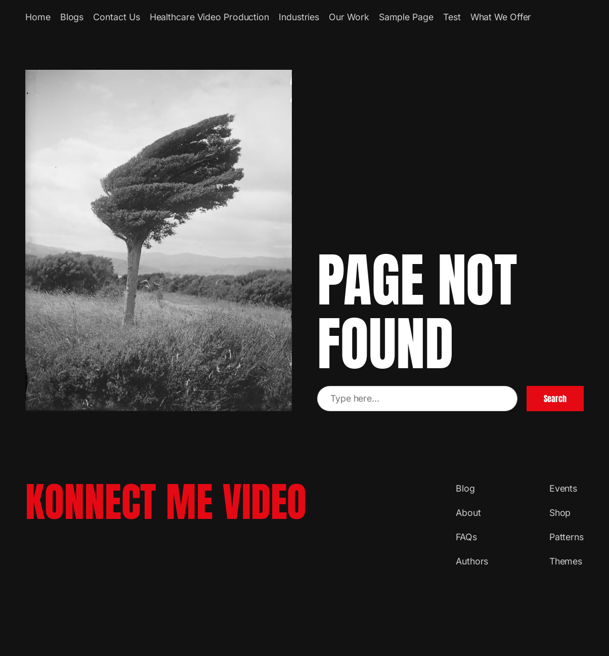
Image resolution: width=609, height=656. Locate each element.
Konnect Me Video (166, 501)
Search (555, 398)
